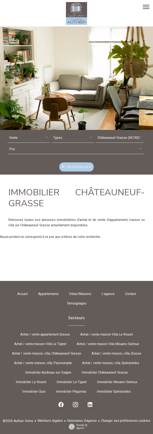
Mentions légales (50, 421)
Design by (77, 427)
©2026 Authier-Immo (18, 421)
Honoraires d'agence (82, 421)
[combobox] (28, 138)
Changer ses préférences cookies (125, 421)
